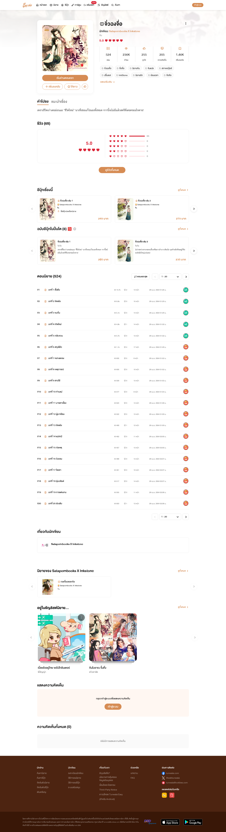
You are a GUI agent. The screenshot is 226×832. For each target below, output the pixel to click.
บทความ (134, 773)
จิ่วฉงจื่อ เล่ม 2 (141, 242)
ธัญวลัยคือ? (104, 773)
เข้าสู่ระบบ (197, 4)
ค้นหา (115, 5)
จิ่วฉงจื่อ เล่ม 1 (64, 242)
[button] (194, 209)
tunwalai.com (172, 773)
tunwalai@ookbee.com (177, 783)
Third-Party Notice (108, 790)
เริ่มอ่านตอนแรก (65, 78)
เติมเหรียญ (41, 792)
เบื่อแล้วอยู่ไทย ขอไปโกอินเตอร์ (54, 668)
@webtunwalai (173, 778)
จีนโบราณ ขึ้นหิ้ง (97, 668)
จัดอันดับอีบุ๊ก (42, 787)
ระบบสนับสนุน (74, 787)
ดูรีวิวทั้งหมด (112, 170)
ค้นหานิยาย (42, 773)
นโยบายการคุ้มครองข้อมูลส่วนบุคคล (108, 778)
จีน (100, 35)
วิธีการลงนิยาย (74, 778)
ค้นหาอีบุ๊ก (41, 778)
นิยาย (53, 5)
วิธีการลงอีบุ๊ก (74, 783)
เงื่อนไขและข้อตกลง (107, 785)
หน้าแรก (41, 5)
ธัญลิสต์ (102, 5)
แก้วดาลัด (93, 672)
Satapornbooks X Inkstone (124, 31)
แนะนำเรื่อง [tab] (59, 102)
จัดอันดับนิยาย (43, 783)
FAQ (133, 778)
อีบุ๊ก (65, 5)
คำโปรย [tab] (43, 101)
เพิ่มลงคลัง (52, 86)
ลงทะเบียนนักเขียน (75, 773)
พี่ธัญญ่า (42, 672)
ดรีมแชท (89, 4)
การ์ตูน (76, 5)
